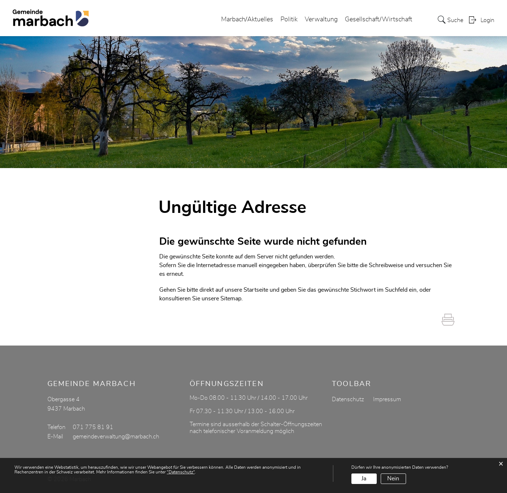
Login (487, 20)
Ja (364, 478)
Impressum (387, 399)
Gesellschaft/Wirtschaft (378, 19)
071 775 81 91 (93, 427)
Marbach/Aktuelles (247, 19)
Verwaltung (321, 19)
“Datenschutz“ (181, 472)
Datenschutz (348, 399)
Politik (288, 19)
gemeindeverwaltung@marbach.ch (116, 437)
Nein (393, 478)
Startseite (256, 290)
